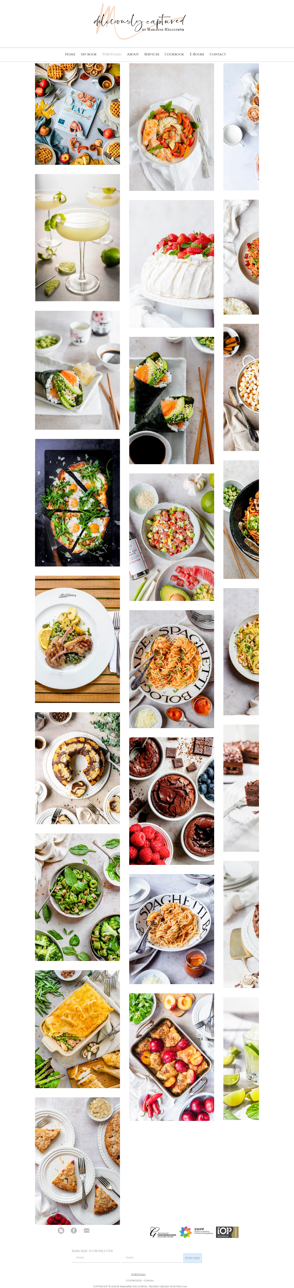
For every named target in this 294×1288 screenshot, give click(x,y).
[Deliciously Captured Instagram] (61, 1230)
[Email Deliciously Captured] (86, 1230)
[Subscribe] (192, 1258)
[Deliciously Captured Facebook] (74, 1230)
